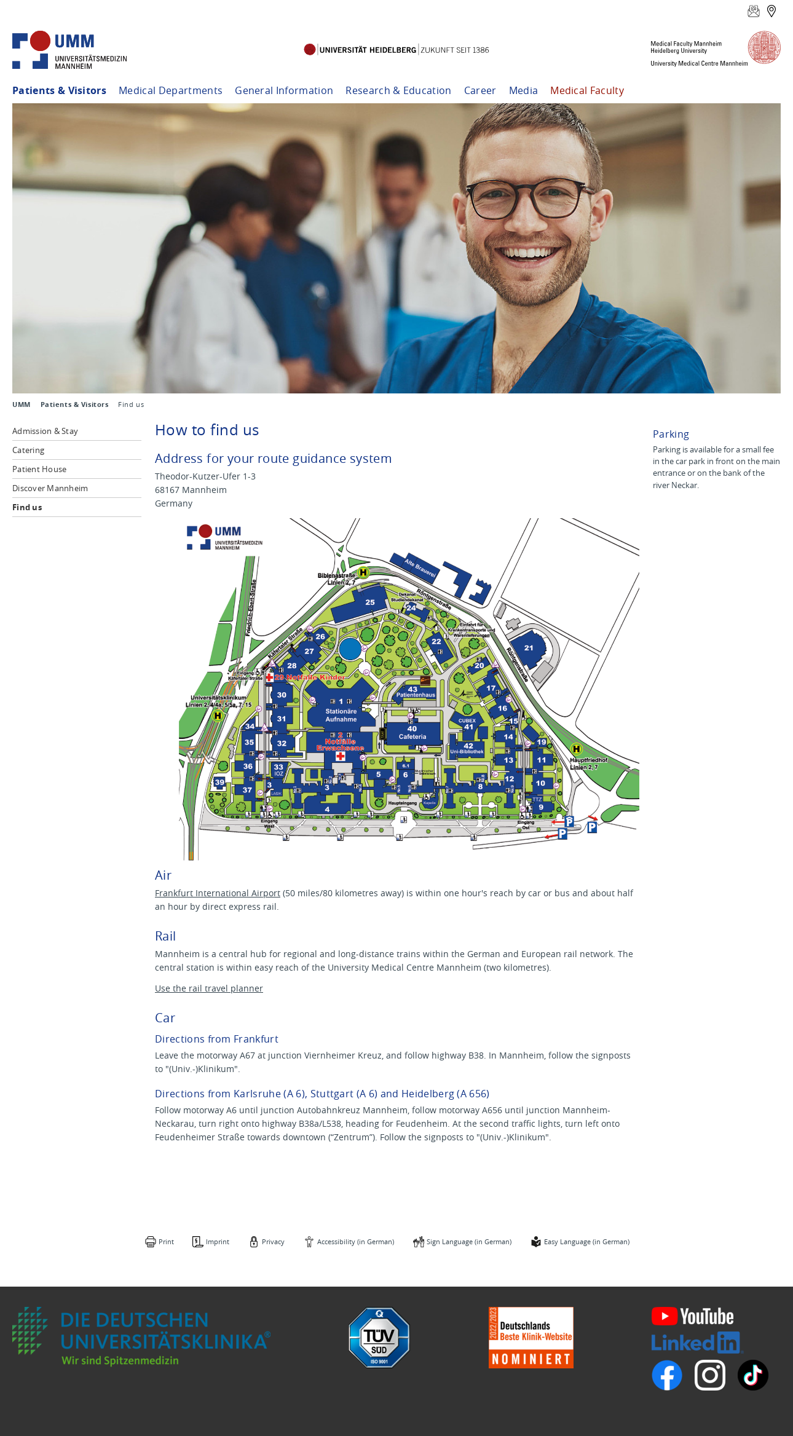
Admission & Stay (45, 430)
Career (480, 90)
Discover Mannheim (50, 488)
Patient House (39, 469)
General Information (284, 90)
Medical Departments (171, 90)
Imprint (217, 1241)
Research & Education (398, 90)
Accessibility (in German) (355, 1241)
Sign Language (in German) (469, 1241)
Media (524, 90)
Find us (27, 507)
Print (166, 1241)
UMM (21, 404)
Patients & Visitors (59, 90)
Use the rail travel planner (209, 988)
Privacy (273, 1241)
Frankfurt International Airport (217, 893)
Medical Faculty (587, 90)
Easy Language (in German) (586, 1241)
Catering (28, 450)
